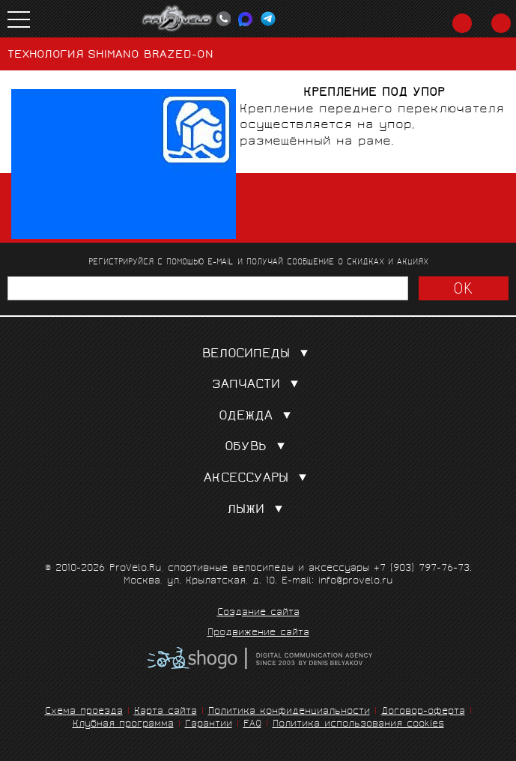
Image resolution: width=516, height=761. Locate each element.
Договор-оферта (423, 712)
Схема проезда (84, 712)
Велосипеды (258, 355)
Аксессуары (258, 479)
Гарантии (208, 724)
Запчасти (258, 385)
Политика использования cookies (358, 724)
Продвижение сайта (258, 634)
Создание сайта (258, 613)
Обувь (258, 447)
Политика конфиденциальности (289, 712)
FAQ (252, 724)
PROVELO (177, 19)
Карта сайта (165, 712)
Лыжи (258, 510)
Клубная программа (123, 724)
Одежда (258, 417)
